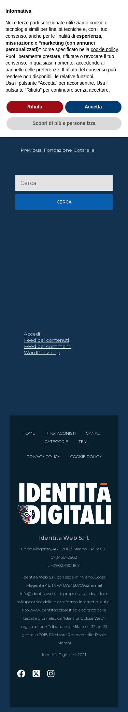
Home (29, 433)
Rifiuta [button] (34, 106)
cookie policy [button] (104, 49)
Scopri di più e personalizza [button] (63, 123)
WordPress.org (42, 352)
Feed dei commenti (47, 346)
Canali (93, 433)
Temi (83, 441)
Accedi (32, 334)
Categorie (56, 441)
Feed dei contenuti (46, 340)
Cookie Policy (85, 456)
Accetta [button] (93, 106)
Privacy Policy (43, 456)
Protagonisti (60, 433)
